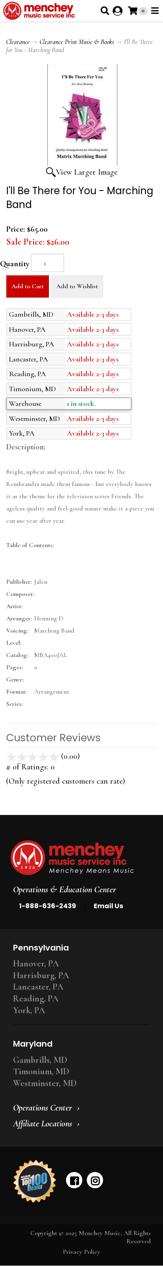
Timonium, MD (41, 1071)
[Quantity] (47, 263)
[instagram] (95, 1180)
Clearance (18, 42)
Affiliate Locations (42, 1123)
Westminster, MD (45, 1083)
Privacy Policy (81, 1252)
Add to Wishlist (77, 286)
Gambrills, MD (40, 1060)
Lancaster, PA (38, 986)
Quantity (14, 264)
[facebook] (74, 1180)
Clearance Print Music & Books (77, 42)
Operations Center (42, 1107)
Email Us (108, 906)
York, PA (29, 1010)
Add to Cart (27, 286)
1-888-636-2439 (47, 906)
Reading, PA (36, 998)
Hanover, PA (36, 963)
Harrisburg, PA (41, 975)
